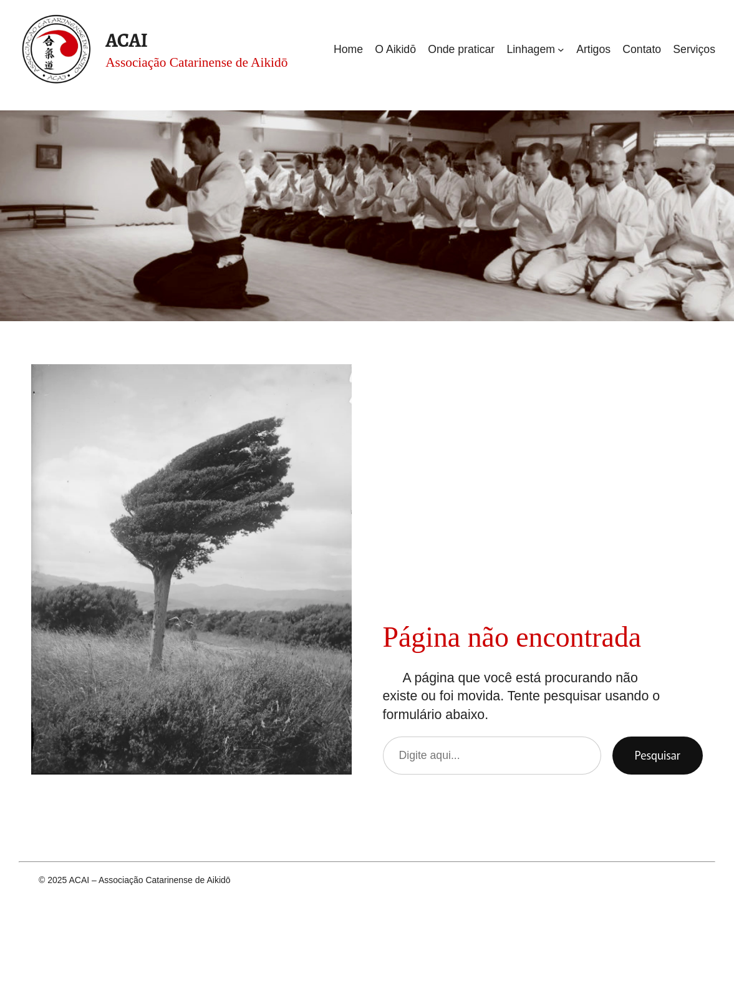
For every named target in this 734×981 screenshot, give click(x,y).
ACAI (126, 40)
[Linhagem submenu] (561, 49)
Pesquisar (657, 755)
